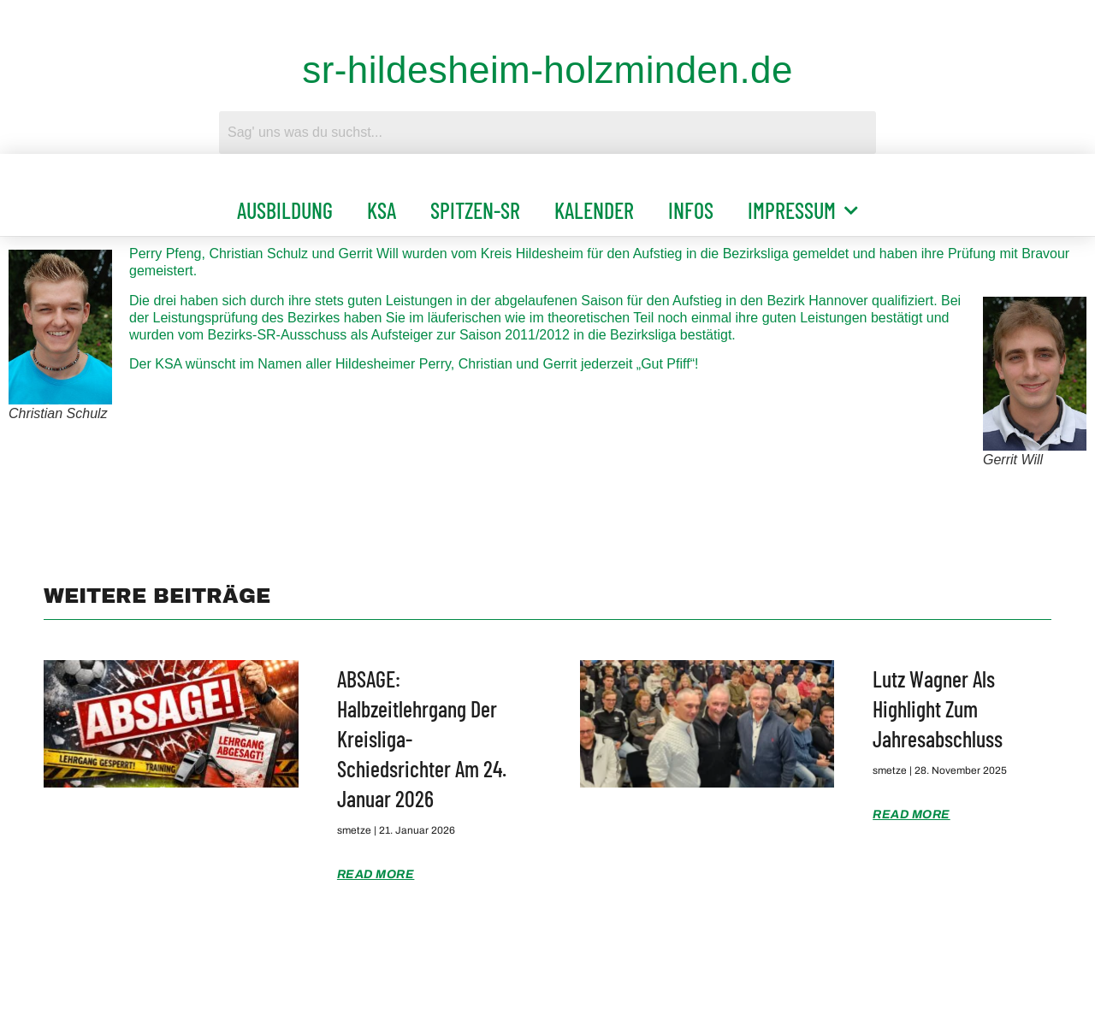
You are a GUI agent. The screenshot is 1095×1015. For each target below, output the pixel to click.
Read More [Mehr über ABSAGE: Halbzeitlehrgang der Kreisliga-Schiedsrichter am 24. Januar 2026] (376, 874)
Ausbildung (285, 210)
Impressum (803, 210)
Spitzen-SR (475, 210)
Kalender (594, 210)
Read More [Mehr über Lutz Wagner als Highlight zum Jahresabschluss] (911, 814)
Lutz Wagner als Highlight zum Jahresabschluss (938, 708)
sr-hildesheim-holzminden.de (547, 70)
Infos (690, 210)
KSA (381, 210)
